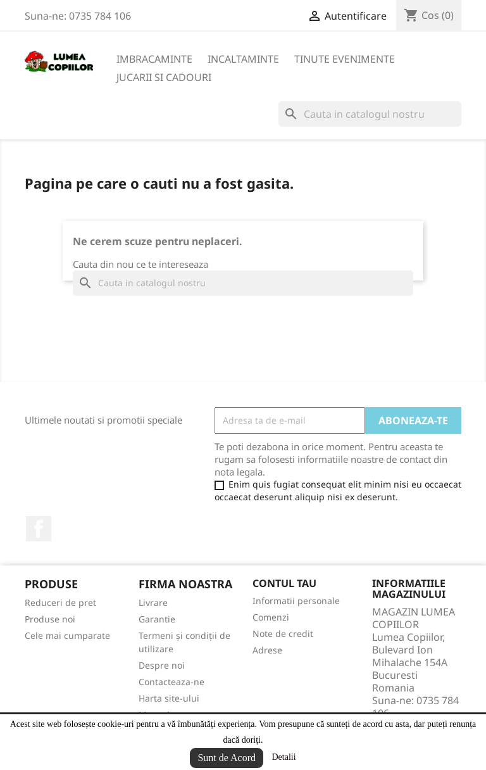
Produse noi (50, 619)
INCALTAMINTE (243, 59)
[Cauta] (369, 114)
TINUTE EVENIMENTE (344, 59)
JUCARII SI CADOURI (163, 77)
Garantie (157, 619)
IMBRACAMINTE (154, 59)
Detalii (283, 757)
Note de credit (282, 634)
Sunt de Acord (226, 757)
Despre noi (162, 665)
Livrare (153, 602)
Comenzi (270, 617)
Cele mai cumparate (67, 635)
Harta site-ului (169, 698)
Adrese (267, 650)
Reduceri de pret (60, 602)
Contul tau (284, 583)
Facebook (38, 528)
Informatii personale (296, 601)
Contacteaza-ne (171, 682)
